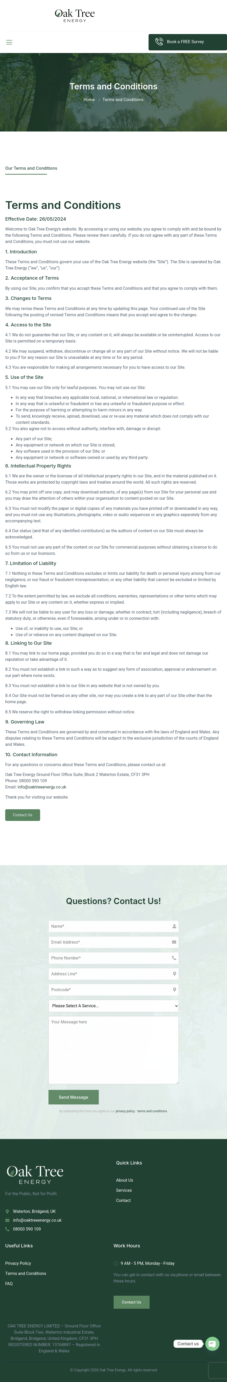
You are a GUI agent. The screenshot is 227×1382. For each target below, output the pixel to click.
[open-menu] (8, 42)
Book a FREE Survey (185, 42)
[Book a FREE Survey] (159, 41)
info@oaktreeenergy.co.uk (42, 787)
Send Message (73, 1097)
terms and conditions (152, 1111)
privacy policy (125, 1111)
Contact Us (22, 815)
